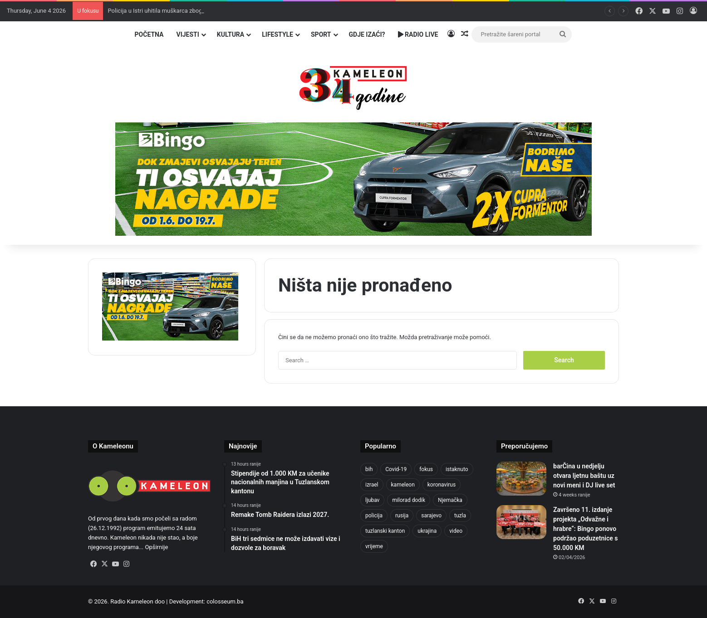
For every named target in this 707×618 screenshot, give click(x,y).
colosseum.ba (224, 601)
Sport (321, 34)
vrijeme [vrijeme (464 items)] (374, 546)
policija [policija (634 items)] (374, 515)
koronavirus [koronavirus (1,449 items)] (441, 485)
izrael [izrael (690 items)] (371, 485)
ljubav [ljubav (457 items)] (372, 500)
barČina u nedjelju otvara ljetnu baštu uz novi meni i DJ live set (584, 475)
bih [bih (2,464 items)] (369, 469)
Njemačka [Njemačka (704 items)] (450, 500)
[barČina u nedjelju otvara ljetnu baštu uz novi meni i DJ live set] (521, 479)
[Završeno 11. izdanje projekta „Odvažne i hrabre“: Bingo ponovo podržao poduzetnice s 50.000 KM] (521, 522)
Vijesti (187, 34)
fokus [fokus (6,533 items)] (426, 469)
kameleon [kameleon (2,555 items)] (403, 485)
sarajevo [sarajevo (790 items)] (431, 515)
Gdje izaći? (367, 34)
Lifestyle (277, 34)
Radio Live (418, 34)
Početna (149, 34)
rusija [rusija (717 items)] (401, 515)
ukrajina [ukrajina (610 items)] (427, 531)
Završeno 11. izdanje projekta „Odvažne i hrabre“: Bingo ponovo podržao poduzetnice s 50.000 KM (585, 528)
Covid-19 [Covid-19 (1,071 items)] (396, 469)
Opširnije (156, 547)
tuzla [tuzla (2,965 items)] (460, 515)
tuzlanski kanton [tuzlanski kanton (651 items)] (385, 531)
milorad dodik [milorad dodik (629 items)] (408, 500)
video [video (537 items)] (455, 531)
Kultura (230, 34)
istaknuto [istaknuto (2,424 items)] (457, 469)
